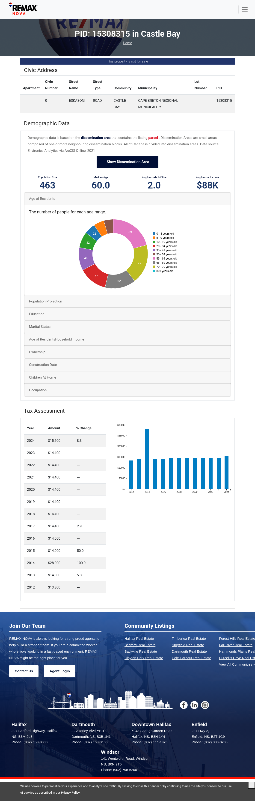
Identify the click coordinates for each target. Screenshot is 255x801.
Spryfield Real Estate (188, 645)
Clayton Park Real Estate (144, 658)
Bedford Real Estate (140, 645)
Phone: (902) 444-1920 (150, 742)
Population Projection (45, 301)
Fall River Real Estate (235, 645)
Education (36, 314)
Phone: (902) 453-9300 (29, 742)
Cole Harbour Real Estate (191, 658)
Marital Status (39, 327)
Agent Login (60, 671)
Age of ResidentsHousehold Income (56, 339)
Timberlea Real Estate (189, 638)
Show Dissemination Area (127, 162)
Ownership (37, 352)
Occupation (38, 390)
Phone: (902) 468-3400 (89, 742)
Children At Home (42, 377)
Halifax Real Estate (139, 638)
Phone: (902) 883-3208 (210, 742)
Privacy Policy (70, 792)
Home (127, 43)
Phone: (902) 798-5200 (119, 770)
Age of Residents (42, 199)
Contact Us (24, 671)
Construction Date (43, 365)
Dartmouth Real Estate (189, 651)
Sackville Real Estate (141, 651)
